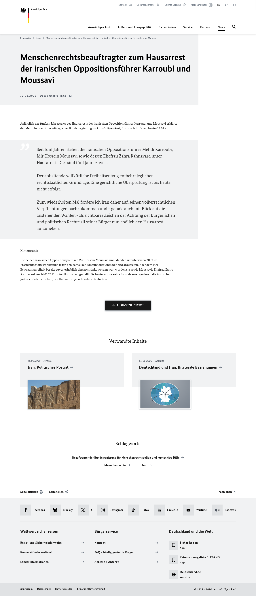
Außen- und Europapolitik (134, 27)
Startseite (27, 38)
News (221, 27)
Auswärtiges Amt (99, 27)
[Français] (234, 5)
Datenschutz (44, 589)
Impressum (26, 589)
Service (188, 27)
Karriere (205, 27)
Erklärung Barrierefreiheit (91, 589)
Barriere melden (64, 589)
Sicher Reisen (167, 27)
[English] (226, 5)
